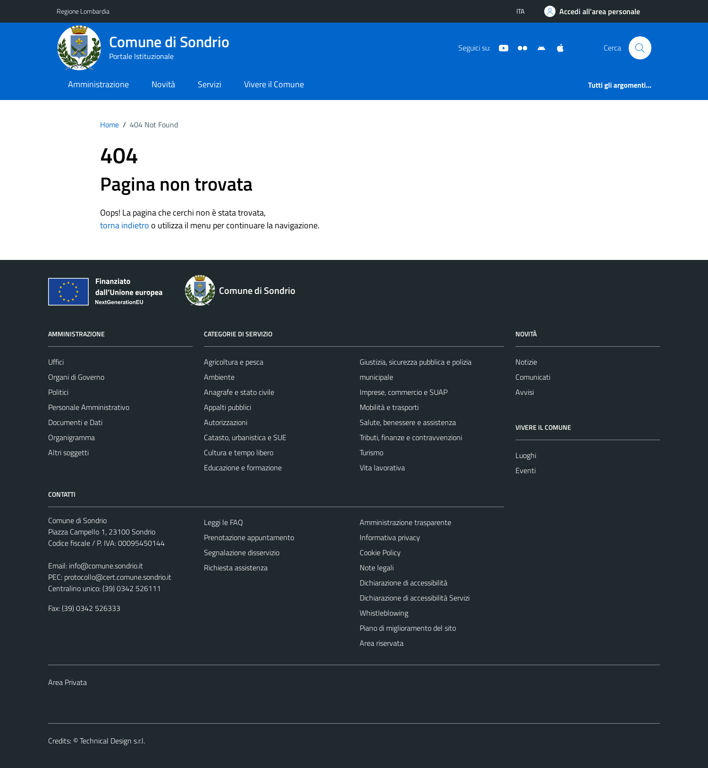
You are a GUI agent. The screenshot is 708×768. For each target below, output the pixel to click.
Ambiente (219, 377)
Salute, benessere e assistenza (408, 422)
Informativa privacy (390, 537)
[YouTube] (499, 47)
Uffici (56, 361)
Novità (163, 84)
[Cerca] (640, 47)
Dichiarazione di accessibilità (403, 582)
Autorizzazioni (225, 422)
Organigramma (71, 437)
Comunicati (532, 377)
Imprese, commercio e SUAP (403, 392)
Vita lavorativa (382, 467)
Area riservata (382, 643)
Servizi (209, 84)
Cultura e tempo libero (238, 452)
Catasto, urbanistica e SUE (245, 437)
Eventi (525, 470)
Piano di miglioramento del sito (408, 628)
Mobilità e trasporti (389, 407)
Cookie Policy (380, 552)
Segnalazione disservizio (241, 552)
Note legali (377, 567)
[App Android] (537, 47)
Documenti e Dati (75, 422)
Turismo (371, 452)
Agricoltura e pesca (233, 361)
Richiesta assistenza (236, 567)
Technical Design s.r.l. (112, 740)
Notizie (526, 361)
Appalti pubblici (227, 407)
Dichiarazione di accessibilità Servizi (415, 597)
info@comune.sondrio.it (106, 565)
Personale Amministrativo (88, 407)
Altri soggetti (68, 452)
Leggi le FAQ (223, 522)
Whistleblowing (384, 612)
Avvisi (524, 392)
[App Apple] (556, 47)
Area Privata (67, 682)
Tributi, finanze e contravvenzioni (411, 437)
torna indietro (124, 225)
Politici (58, 392)
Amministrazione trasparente (405, 522)
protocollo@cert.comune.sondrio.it (117, 577)
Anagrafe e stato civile (239, 392)
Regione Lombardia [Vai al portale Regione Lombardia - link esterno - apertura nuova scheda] (83, 11)
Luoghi (525, 455)
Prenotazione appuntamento (249, 537)
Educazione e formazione (243, 467)
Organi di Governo (76, 377)
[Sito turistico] (518, 47)
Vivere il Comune (274, 84)
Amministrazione (98, 84)
